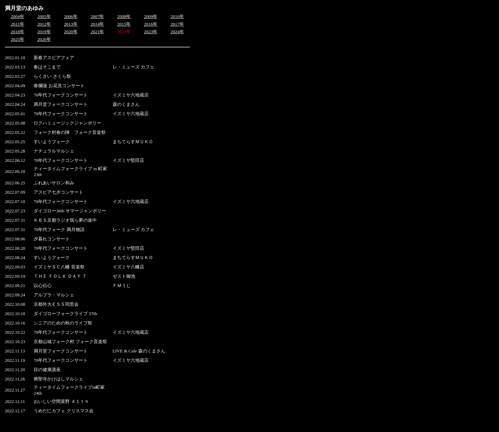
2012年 (44, 24)
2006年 (71, 16)
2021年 (97, 31)
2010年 (177, 16)
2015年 (124, 24)
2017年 (177, 24)
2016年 (150, 24)
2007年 (97, 16)
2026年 (44, 39)
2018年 (17, 31)
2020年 (71, 31)
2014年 (97, 24)
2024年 (177, 31)
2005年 (44, 16)
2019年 (44, 31)
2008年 (124, 16)
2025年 (17, 39)
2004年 (17, 16)
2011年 (17, 24)
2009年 (150, 16)
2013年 (71, 24)
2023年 (150, 31)
